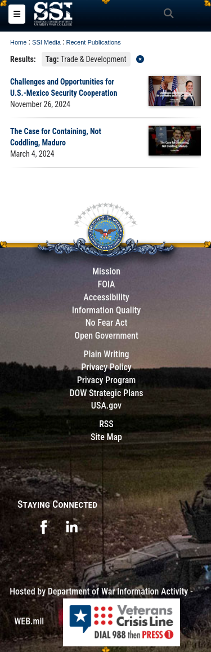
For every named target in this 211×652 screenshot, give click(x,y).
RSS (106, 424)
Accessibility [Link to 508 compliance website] (106, 297)
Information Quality (106, 310)
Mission (106, 271)
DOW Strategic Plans (106, 393)
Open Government (106, 335)
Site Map (106, 437)
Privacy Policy (106, 367)
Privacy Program (106, 380)
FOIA (106, 284)
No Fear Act (107, 322)
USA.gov (106, 405)
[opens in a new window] (43, 526)
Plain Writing (106, 354)
